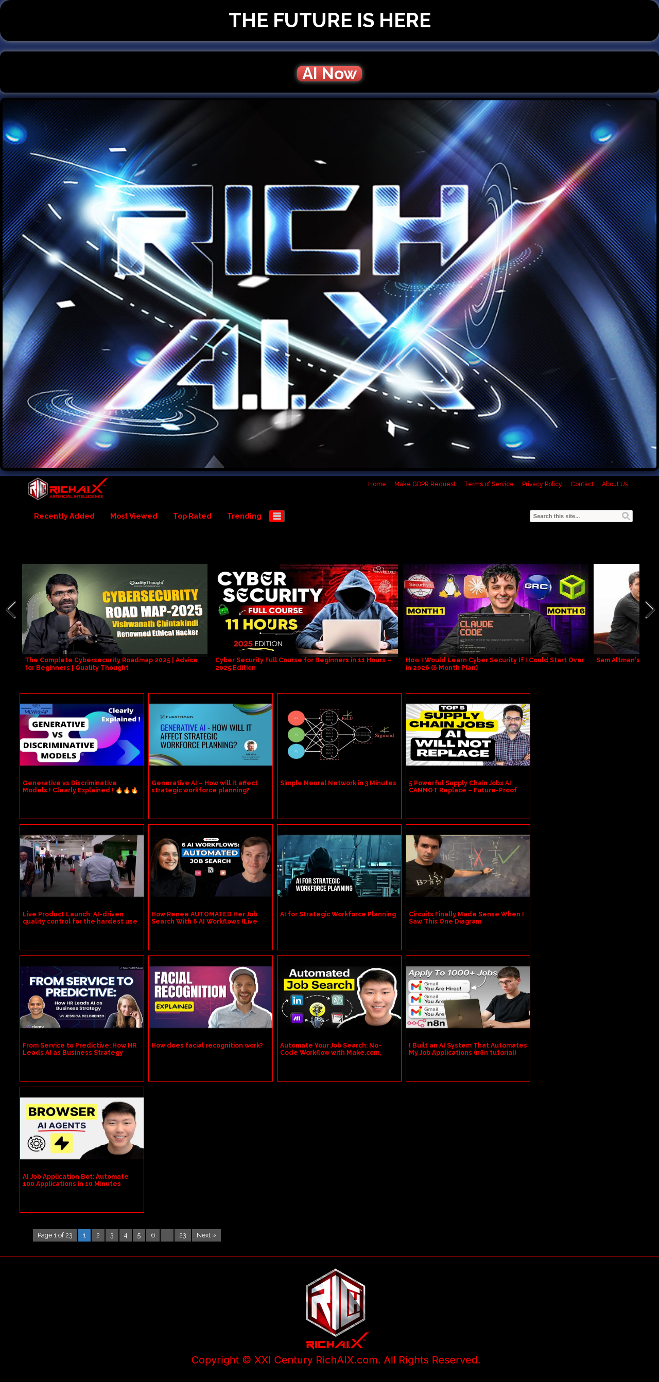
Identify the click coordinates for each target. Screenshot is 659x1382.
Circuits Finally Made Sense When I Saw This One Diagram (466, 918)
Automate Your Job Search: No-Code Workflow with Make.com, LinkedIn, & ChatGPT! (330, 1053)
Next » (206, 1235)
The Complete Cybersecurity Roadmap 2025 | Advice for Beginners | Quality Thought (111, 664)
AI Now (329, 73)
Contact (582, 484)
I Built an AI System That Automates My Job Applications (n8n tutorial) (468, 1049)
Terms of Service (489, 484)
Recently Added (64, 516)
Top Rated (192, 516)
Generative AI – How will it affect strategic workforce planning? (204, 786)
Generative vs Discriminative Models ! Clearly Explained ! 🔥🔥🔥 (80, 786)
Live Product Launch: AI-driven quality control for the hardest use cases (80, 921)
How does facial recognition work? (207, 1045)
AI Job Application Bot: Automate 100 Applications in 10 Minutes (76, 1180)
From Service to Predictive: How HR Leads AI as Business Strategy (79, 1049)
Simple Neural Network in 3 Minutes (338, 783)
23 (182, 1235)
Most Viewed (134, 516)
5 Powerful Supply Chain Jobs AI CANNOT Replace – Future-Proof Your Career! (463, 790)
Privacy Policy (542, 484)
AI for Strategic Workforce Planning (338, 914)
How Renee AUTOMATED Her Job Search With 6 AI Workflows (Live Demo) (204, 921)
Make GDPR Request (425, 484)
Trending (244, 516)
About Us (615, 484)
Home (377, 484)
